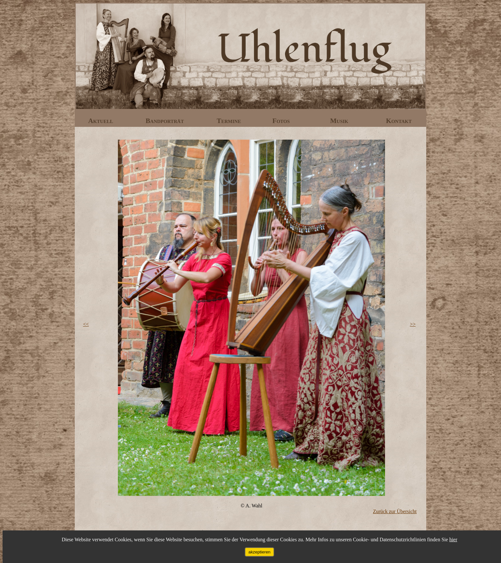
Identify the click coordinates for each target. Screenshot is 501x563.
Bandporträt (166, 121)
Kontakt (399, 121)
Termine (230, 121)
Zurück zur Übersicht (395, 511)
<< (86, 324)
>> (413, 324)
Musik (340, 121)
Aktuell (101, 121)
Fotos (281, 121)
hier (453, 539)
